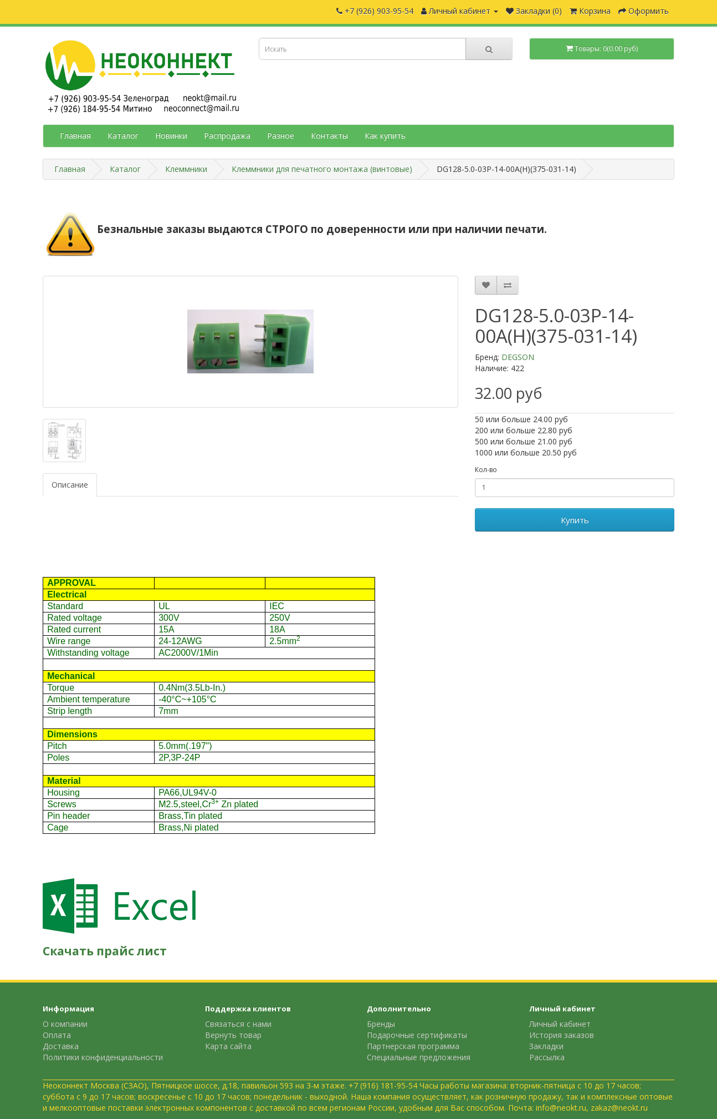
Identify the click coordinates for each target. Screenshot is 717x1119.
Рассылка (547, 1057)
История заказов (561, 1035)
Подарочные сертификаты (417, 1035)
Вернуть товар (233, 1035)
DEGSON (517, 357)
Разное (280, 135)
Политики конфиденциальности (103, 1057)
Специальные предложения (418, 1057)
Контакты (329, 135)
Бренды (381, 1024)
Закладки (546, 1046)
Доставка (61, 1046)
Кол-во (486, 469)
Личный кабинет (560, 1024)
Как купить (385, 135)
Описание (70, 484)
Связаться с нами (238, 1024)
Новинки (171, 135)
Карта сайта (228, 1046)
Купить (575, 519)
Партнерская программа (413, 1046)
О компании (65, 1024)
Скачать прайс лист (105, 951)
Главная (75, 135)
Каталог (123, 135)
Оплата (57, 1035)
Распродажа (227, 135)
